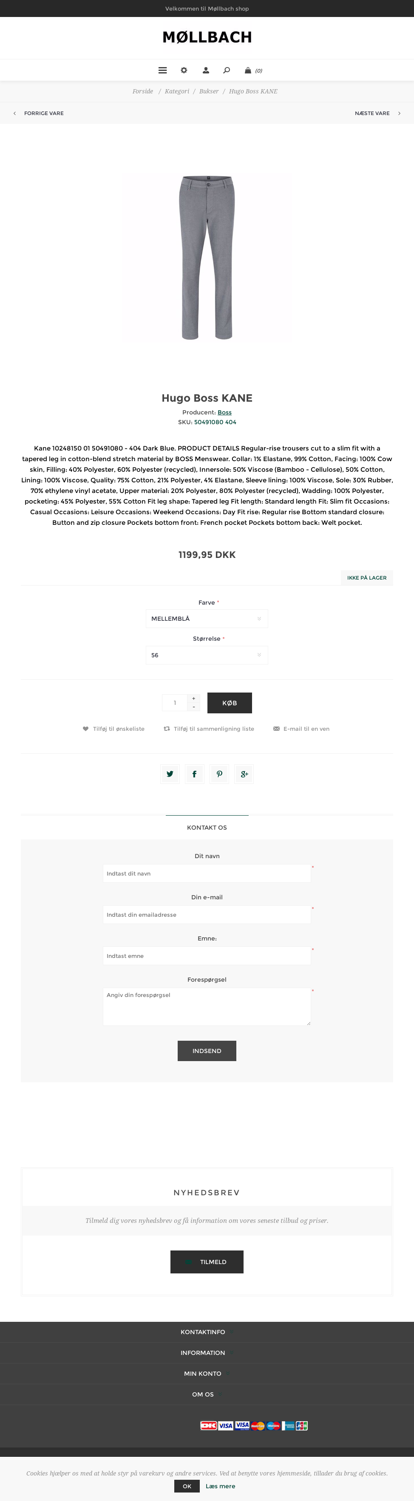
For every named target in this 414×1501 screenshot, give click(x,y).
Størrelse (207, 639)
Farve (207, 602)
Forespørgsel (207, 979)
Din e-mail (207, 897)
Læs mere (220, 1486)
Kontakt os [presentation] (207, 827)
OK (187, 1486)
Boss (225, 412)
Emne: (207, 938)
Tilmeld (213, 1262)
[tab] (207, 827)
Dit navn (207, 856)
